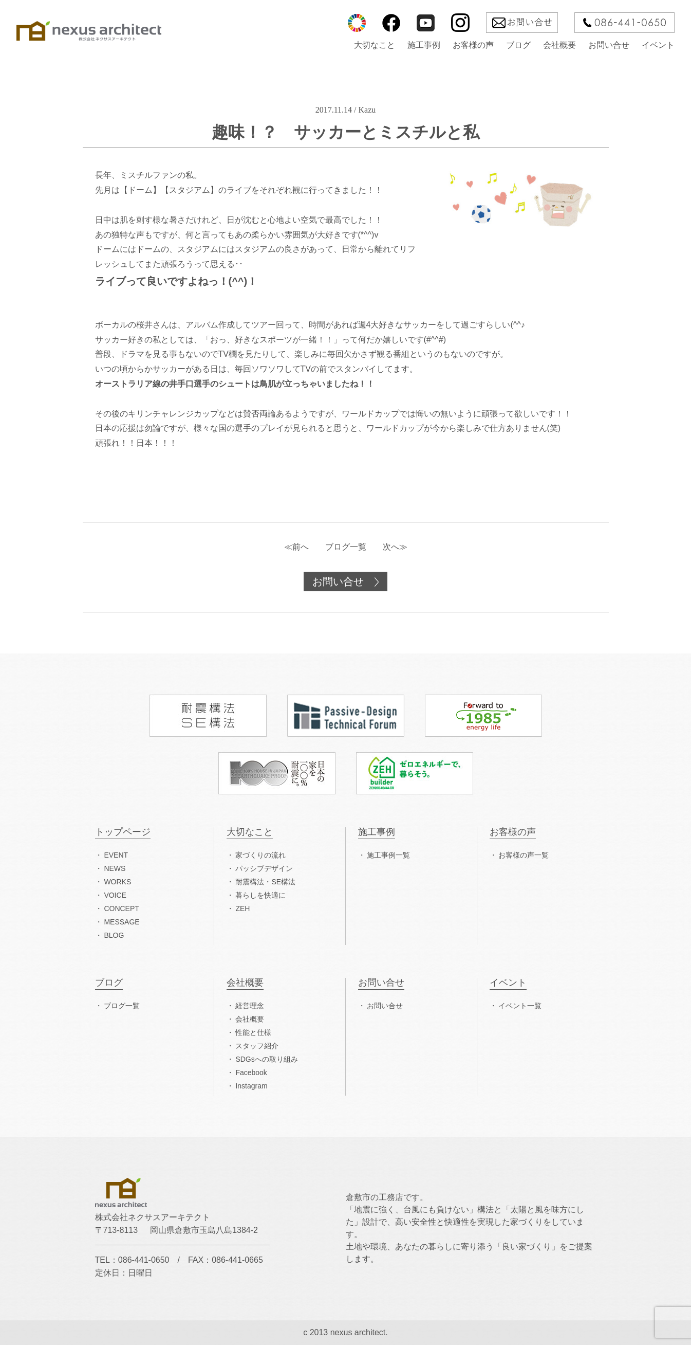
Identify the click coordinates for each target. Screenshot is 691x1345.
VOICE (115, 895)
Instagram (251, 1086)
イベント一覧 (519, 1006)
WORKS (117, 882)
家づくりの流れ (260, 855)
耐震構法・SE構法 (265, 882)
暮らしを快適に (260, 895)
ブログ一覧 (345, 546)
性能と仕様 (253, 1032)
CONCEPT (121, 908)
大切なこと (374, 45)
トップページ (123, 832)
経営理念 (249, 1006)
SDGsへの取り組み (266, 1059)
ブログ (518, 45)
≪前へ (296, 546)
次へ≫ (395, 546)
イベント (658, 45)
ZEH (242, 908)
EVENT (116, 855)
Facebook (251, 1072)
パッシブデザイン (264, 868)
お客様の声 (473, 45)
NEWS (114, 868)
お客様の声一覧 (523, 855)
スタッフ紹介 (256, 1046)
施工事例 (423, 45)
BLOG (114, 935)
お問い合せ (608, 45)
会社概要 (559, 45)
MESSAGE (121, 922)
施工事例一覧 (388, 855)
